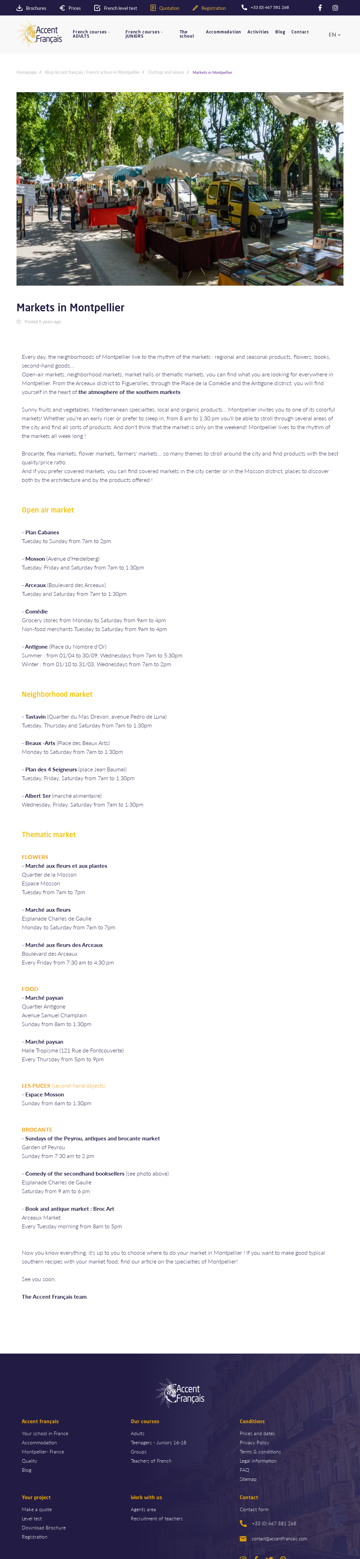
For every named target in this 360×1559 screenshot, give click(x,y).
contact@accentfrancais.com (273, 1538)
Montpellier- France (43, 1451)
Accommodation (223, 32)
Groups (139, 1451)
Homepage (27, 72)
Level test (32, 1518)
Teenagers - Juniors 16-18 (158, 1442)
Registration (34, 1536)
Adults (137, 1433)
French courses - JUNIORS (144, 34)
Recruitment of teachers (157, 1518)
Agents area (143, 1509)
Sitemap (248, 1478)
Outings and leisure (166, 72)
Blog (280, 32)
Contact (300, 32)
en (332, 34)
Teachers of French (151, 1460)
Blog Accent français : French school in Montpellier (92, 72)
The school (187, 34)
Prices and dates (257, 1433)
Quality (29, 1460)
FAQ (244, 1469)
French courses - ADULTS (91, 34)
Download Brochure (44, 1527)
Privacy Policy (254, 1442)
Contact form (254, 1509)
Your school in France (45, 1433)
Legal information (258, 1460)
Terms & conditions (260, 1451)
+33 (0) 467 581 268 (268, 1523)
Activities (258, 32)
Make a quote (37, 1509)
